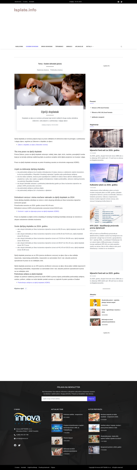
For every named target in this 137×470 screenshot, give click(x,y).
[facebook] (118, 2)
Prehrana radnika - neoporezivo (73, 414)
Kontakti (31, 1)
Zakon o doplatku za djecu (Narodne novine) (33, 144)
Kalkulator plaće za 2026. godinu (103, 185)
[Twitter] (19, 445)
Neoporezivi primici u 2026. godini (111, 447)
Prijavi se (91, 399)
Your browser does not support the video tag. (87, 10)
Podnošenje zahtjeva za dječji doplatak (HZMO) (34, 282)
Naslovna (19, 46)
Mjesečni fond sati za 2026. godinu (104, 150)
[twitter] (121, 2)
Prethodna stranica (56, 70)
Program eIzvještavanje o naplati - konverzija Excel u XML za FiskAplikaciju (74, 428)
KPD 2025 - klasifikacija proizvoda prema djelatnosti (104, 227)
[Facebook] (15, 445)
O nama (25, 1)
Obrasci (69, 46)
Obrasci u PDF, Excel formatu (100, 108)
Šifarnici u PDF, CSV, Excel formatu (102, 112)
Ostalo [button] (89, 46)
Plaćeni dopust (68, 438)
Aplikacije (79, 46)
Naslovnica (18, 1)
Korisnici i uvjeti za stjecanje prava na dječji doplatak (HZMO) (38, 211)
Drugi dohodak (46, 46)
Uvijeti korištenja (32, 467)
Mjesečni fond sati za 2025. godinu (104, 273)
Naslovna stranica (43, 70)
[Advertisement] (68, 30)
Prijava (53, 467)
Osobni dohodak (32, 46)
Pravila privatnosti (44, 467)
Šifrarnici (59, 46)
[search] (121, 46)
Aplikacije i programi (98, 117)
